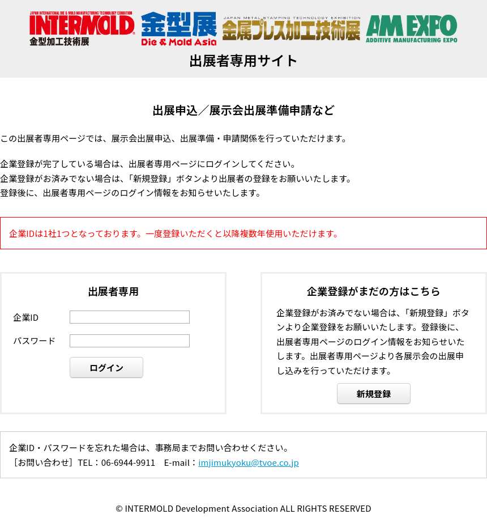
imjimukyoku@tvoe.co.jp (248, 462)
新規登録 (374, 394)
